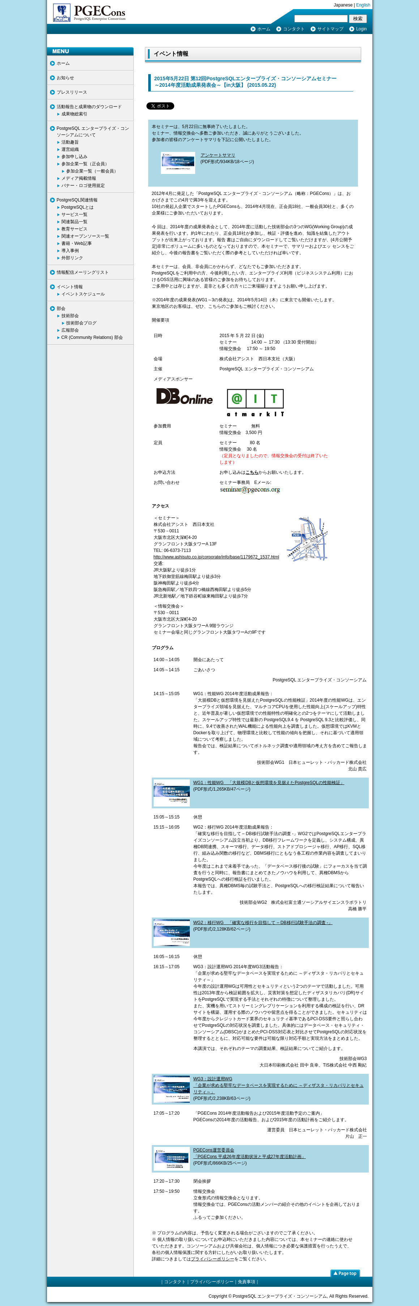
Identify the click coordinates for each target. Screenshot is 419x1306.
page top (345, 1273)
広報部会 (70, 330)
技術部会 (70, 315)
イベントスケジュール (83, 294)
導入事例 (70, 250)
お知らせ (65, 77)
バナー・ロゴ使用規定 (83, 185)
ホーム (263, 28)
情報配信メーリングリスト (83, 272)
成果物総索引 (74, 113)
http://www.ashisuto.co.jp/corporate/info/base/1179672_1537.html (216, 557)
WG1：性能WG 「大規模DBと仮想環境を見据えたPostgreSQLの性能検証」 (269, 782)
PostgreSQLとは (77, 207)
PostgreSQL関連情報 (77, 200)
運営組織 (70, 149)
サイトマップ (330, 28)
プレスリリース (72, 92)
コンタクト (294, 28)
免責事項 (246, 1281)
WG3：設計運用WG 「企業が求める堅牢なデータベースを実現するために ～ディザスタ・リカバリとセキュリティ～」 (278, 1085)
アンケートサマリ (218, 155)
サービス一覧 (74, 214)
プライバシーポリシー (212, 1259)
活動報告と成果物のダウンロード (89, 106)
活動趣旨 (70, 142)
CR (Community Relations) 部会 (92, 337)
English (363, 5)
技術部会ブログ (81, 323)
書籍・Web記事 (76, 243)
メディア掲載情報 (78, 178)
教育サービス (74, 228)
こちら (251, 472)
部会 (61, 308)
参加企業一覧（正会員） (85, 163)
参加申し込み (74, 156)
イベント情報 (70, 286)
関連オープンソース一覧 (85, 236)
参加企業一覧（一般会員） (92, 171)
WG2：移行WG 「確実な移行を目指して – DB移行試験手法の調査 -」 (263, 922)
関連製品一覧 (74, 221)
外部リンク (72, 257)
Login (361, 28)
